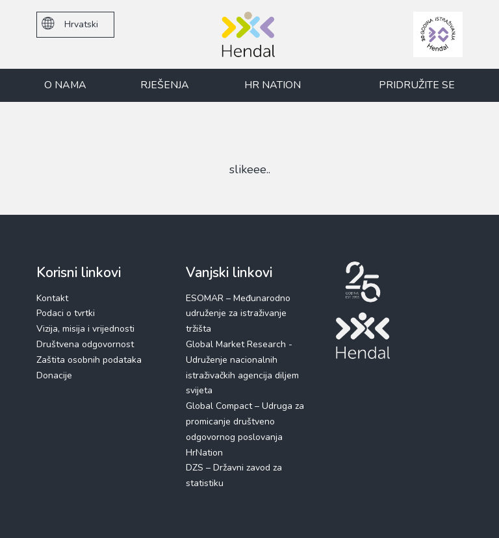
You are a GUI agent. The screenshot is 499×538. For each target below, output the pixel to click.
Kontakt (52, 298)
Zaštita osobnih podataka (89, 360)
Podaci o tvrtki (65, 313)
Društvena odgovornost (85, 344)
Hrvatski (70, 24)
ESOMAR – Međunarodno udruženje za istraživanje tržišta (238, 314)
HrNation (204, 452)
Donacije (54, 375)
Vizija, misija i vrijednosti (85, 329)
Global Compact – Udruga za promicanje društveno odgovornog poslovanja (245, 421)
